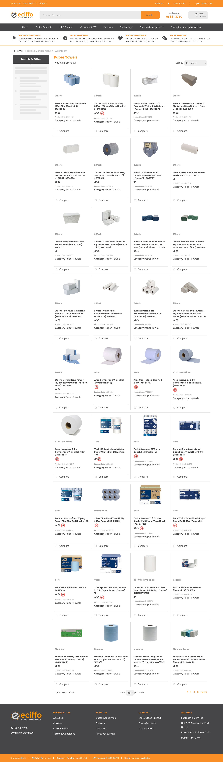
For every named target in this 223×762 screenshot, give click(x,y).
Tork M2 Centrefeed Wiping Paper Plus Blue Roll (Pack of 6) (71, 520)
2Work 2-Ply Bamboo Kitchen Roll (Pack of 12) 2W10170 (189, 174)
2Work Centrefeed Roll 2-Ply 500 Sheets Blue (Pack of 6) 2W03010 (109, 175)
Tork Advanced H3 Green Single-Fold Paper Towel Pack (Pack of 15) (150, 521)
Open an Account (203, 3)
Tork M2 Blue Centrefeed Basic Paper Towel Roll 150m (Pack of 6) (188, 452)
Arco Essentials (181, 372)
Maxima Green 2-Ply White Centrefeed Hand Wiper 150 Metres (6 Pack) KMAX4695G (149, 659)
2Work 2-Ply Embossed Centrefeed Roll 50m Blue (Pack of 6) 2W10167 (147, 175)
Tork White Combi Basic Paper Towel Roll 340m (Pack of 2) (189, 520)
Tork (97, 441)
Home (25, 27)
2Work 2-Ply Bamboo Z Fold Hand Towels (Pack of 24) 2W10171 (69, 244)
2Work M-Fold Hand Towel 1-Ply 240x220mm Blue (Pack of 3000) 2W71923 (71, 383)
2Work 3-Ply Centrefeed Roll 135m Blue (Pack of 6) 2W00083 (70, 106)
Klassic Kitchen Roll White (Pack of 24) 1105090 (187, 589)
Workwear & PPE (88, 27)
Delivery (100, 723)
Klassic (177, 579)
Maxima (59, 649)
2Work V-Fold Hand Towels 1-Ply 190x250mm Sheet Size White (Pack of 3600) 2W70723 (189, 313)
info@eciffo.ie (26, 732)
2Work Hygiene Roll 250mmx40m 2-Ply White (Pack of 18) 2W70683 (147, 313)
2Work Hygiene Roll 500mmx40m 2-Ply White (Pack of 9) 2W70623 (108, 313)
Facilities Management (151, 27)
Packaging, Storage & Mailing (186, 27)
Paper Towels (73, 120)
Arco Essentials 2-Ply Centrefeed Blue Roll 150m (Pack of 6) (187, 383)
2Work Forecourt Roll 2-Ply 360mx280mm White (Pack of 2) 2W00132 (110, 106)
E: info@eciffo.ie (147, 723)
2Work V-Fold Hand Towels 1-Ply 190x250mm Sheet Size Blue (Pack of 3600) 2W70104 (149, 244)
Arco (97, 372)
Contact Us (179, 3)
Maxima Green (181, 649)
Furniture (108, 27)
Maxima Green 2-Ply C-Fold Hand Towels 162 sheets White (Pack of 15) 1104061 (189, 659)
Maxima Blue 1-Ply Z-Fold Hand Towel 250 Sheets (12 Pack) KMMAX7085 (71, 659)
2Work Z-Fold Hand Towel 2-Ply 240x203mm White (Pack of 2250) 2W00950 (70, 175)
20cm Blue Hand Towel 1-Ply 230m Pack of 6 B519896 (109, 520)
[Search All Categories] (100, 15)
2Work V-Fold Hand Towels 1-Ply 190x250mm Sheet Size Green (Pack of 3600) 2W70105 (189, 244)
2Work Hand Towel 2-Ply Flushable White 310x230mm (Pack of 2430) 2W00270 (149, 106)
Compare (61, 131)
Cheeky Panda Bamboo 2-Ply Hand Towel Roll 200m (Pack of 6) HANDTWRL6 (150, 590)
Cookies (57, 723)
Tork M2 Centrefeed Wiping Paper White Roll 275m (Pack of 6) (109, 452)
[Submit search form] (150, 15)
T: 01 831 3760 (146, 728)
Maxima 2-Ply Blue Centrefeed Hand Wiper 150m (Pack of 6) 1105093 (111, 659)
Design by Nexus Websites (137, 758)
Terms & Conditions (64, 733)
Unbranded (100, 510)
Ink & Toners (66, 27)
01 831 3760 (174, 17)
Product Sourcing (105, 733)
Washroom (61, 51)
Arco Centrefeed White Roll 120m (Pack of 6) (109, 381)
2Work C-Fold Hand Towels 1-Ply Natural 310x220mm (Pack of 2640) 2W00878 (189, 106)
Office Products (44, 27)
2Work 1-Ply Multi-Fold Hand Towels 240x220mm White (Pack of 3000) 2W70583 (70, 313)
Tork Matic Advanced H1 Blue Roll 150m (70, 589)
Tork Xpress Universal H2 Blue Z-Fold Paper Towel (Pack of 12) (110, 590)
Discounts (101, 728)
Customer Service (106, 718)
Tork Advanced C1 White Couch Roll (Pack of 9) (147, 450)
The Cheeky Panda (144, 579)
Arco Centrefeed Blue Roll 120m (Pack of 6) (148, 381)
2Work (58, 95)
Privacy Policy (61, 728)
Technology (126, 27)
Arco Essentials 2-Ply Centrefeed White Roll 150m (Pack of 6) (70, 452)
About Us (159, 3)
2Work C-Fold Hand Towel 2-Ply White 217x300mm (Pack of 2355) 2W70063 (110, 244)
